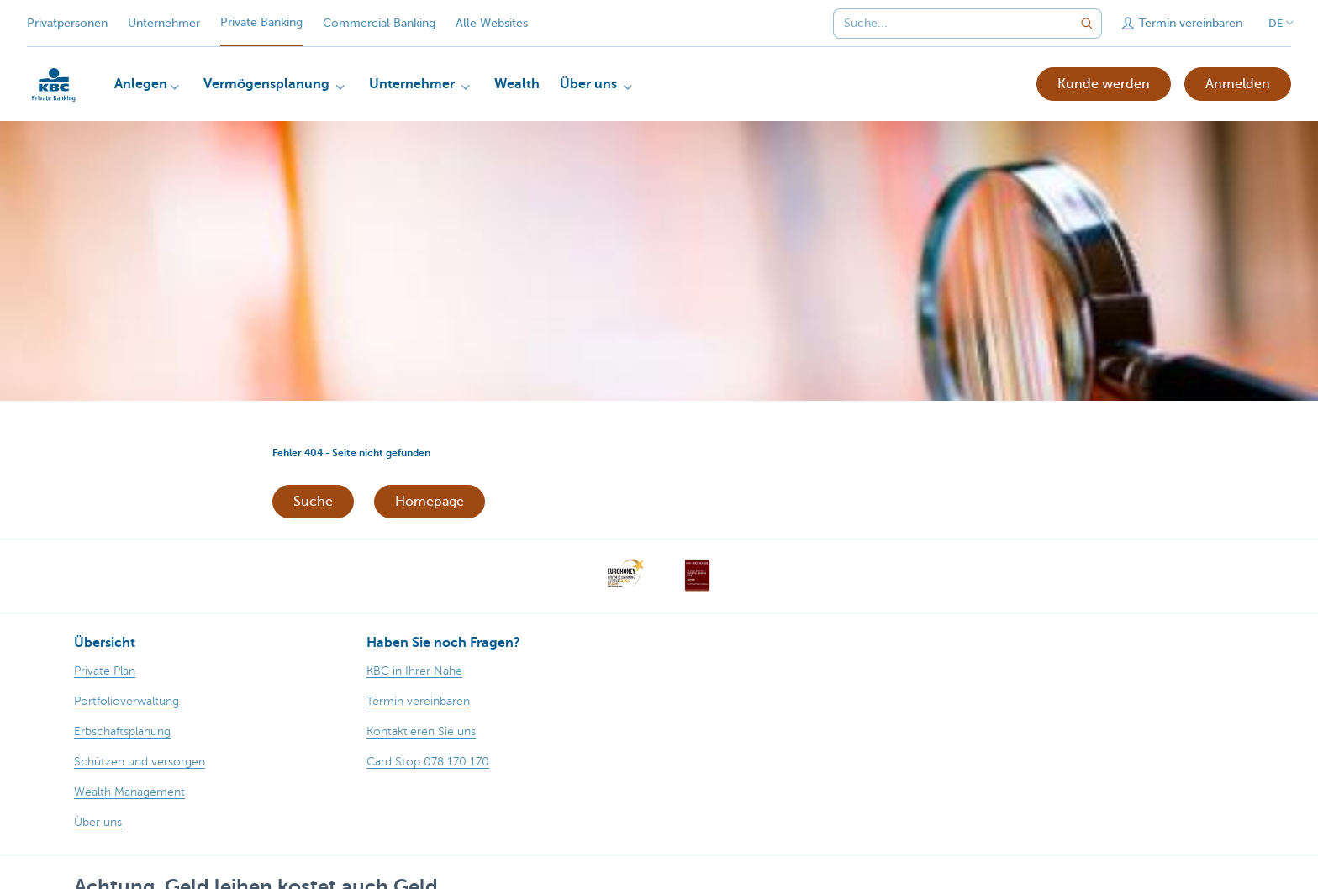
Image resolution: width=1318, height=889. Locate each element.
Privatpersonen (67, 23)
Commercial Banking (379, 23)
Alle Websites (492, 23)
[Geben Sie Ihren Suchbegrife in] (1087, 23)
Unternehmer (164, 23)
